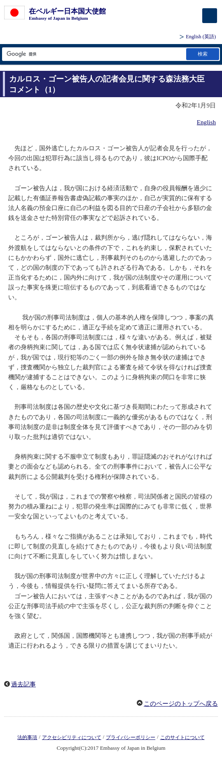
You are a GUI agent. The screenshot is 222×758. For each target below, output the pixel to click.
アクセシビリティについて (71, 737)
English (206, 122)
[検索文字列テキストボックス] (93, 54)
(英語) (201, 37)
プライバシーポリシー (130, 737)
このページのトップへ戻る (181, 703)
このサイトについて (182, 737)
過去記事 (23, 684)
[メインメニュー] (209, 15)
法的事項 (27, 737)
